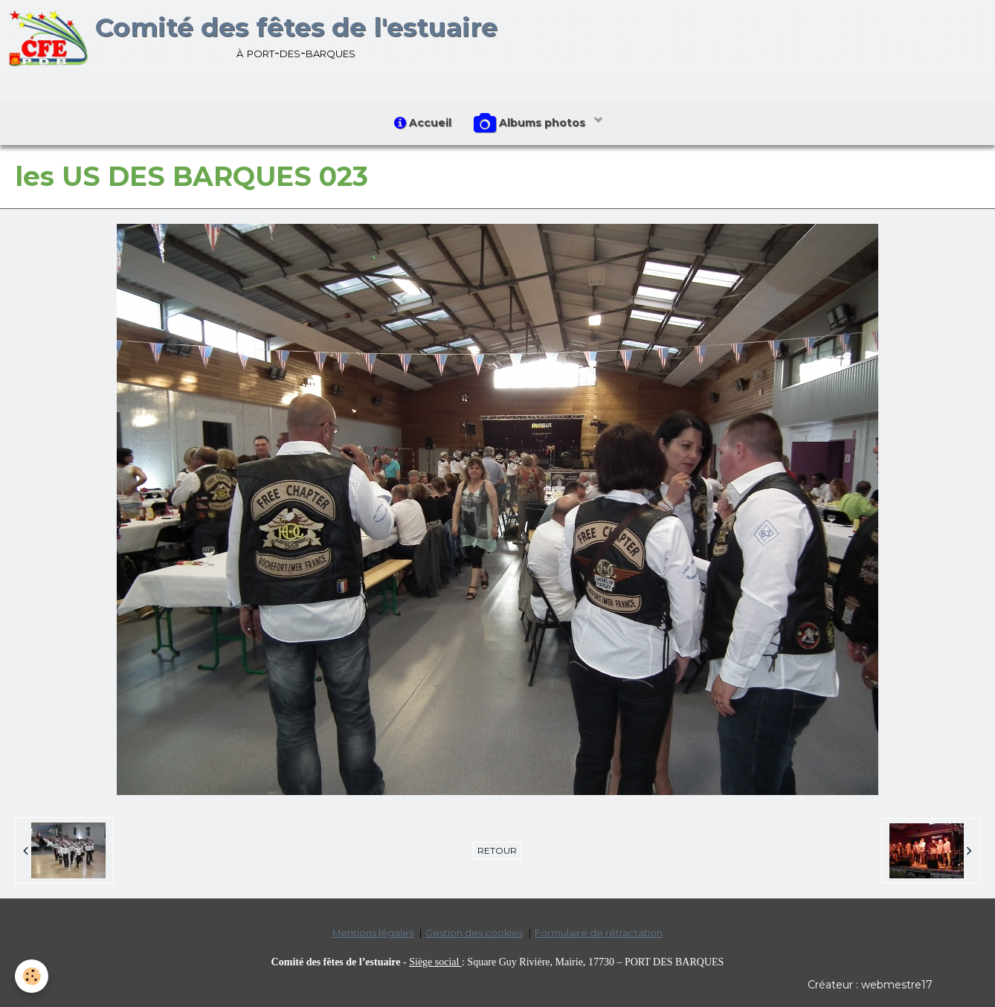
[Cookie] (31, 976)
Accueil (422, 122)
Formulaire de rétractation (599, 933)
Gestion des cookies (474, 933)
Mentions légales (372, 933)
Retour (497, 850)
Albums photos (531, 123)
